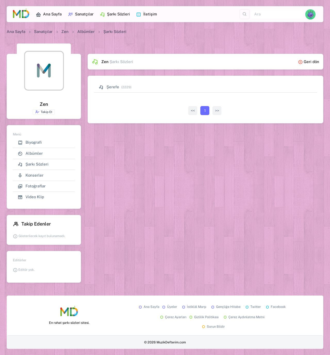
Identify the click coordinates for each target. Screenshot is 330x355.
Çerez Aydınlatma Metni (244, 317)
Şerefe (109, 87)
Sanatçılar (81, 14)
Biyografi (30, 142)
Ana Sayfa (49, 14)
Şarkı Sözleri (115, 14)
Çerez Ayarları (172, 317)
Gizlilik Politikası (203, 317)
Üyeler (169, 307)
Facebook (275, 307)
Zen (65, 31)
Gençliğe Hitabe (225, 307)
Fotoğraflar (32, 186)
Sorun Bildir (213, 326)
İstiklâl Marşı (193, 307)
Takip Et (43, 112)
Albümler (86, 31)
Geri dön (308, 61)
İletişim (146, 14)
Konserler (31, 175)
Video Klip (31, 197)
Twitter (253, 307)
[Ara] (277, 14)
